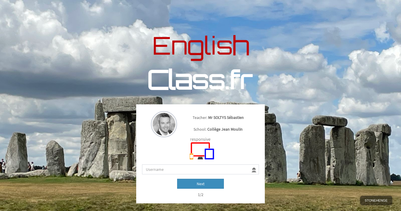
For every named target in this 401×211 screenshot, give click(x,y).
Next (201, 132)
